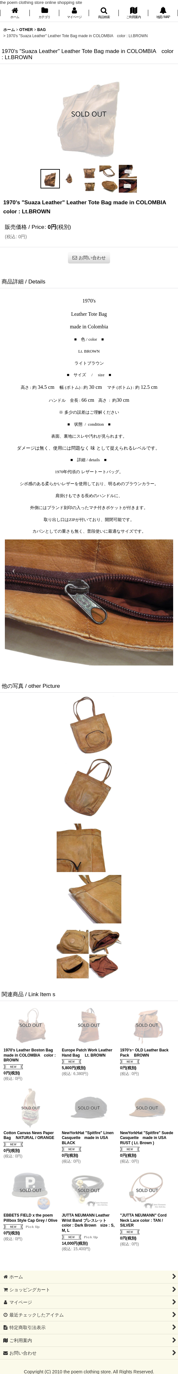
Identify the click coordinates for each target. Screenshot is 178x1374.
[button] (104, 13)
